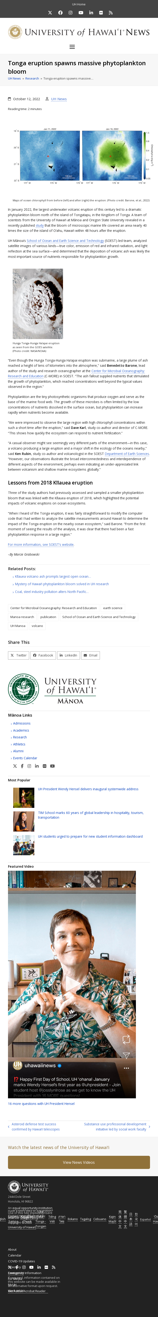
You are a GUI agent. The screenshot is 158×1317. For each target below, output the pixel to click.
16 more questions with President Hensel (41, 1103)
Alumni (18, 751)
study (40, 225)
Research (20, 737)
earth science (112, 608)
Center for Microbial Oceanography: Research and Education (53, 608)
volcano (37, 626)
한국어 (136, 1219)
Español (145, 1219)
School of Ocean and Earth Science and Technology (65, 240)
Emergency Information (24, 1273)
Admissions (22, 723)
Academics (21, 730)
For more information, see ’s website (41, 544)
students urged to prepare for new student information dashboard (90, 836)
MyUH (12, 1285)
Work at (16, 1291)
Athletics (19, 744)
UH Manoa (17, 626)
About (12, 1249)
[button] (79, 47)
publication (48, 617)
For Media (15, 1279)
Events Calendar (25, 758)
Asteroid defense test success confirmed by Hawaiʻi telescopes (34, 1127)
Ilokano (73, 1219)
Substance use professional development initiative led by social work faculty (112, 1127)
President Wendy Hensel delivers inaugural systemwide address (88, 789)
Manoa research (22, 617)
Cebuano (99, 1219)
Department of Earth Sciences (127, 453)
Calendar (14, 1255)
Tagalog (85, 1219)
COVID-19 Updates (21, 1261)
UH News (59, 98)
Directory (14, 1267)
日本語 (130, 1219)
